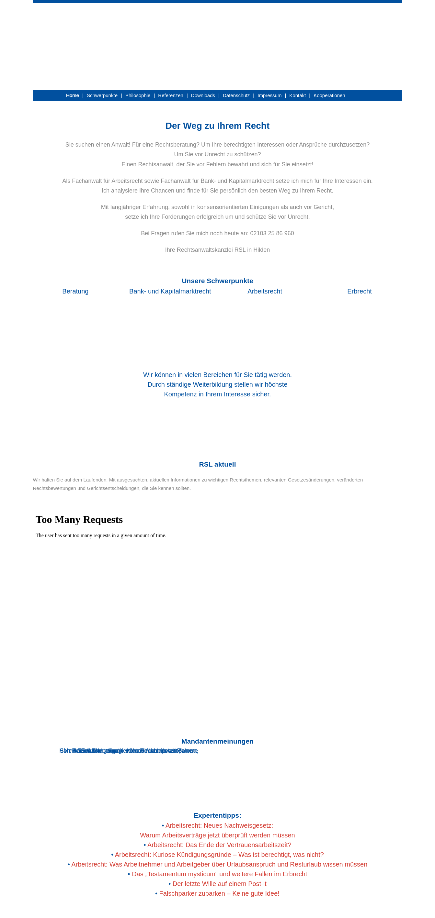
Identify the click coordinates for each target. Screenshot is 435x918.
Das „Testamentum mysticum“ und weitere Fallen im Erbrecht (219, 874)
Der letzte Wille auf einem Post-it (220, 883)
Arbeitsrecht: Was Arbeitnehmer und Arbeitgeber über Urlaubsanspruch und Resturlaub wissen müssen (219, 864)
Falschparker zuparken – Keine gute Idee (219, 893)
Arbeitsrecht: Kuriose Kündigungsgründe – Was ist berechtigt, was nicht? (219, 854)
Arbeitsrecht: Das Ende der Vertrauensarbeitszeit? (219, 844)
